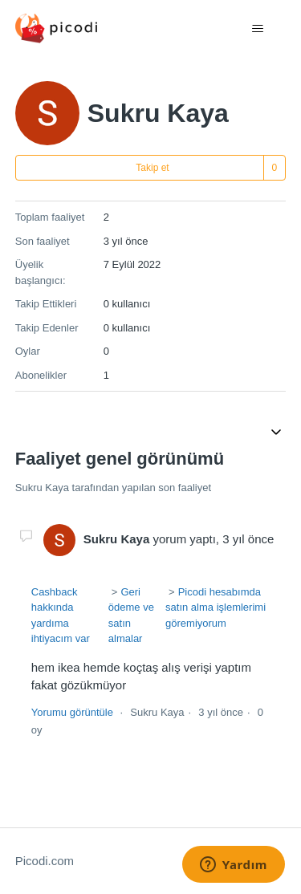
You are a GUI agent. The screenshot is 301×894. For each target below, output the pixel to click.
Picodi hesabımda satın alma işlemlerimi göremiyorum (215, 607)
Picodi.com (44, 861)
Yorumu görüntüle (72, 712)
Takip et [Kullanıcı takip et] (152, 167)
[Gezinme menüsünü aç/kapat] (257, 29)
